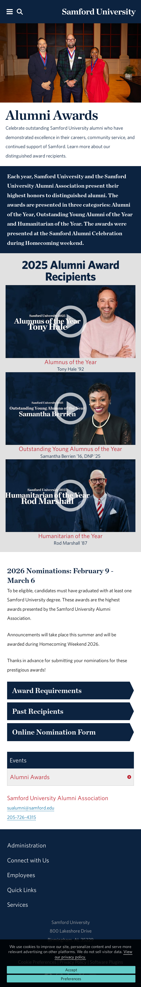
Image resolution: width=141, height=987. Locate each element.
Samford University (70, 922)
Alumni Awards (30, 777)
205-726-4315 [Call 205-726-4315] (21, 817)
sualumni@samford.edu (30, 808)
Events (18, 760)
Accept (71, 969)
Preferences (71, 978)
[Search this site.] (19, 11)
